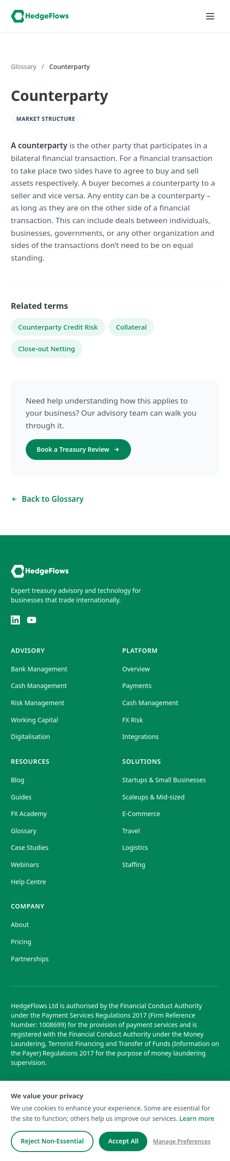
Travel (131, 830)
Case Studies (29, 847)
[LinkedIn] (15, 619)
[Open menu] (210, 16)
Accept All (123, 1141)
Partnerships (30, 958)
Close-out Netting (46, 348)
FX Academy (29, 813)
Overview (136, 669)
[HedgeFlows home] (40, 16)
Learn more (196, 1118)
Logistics (135, 847)
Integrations (140, 736)
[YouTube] (31, 619)
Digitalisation (30, 736)
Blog (17, 780)
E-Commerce (141, 813)
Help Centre (28, 881)
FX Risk (132, 720)
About (20, 924)
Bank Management (39, 669)
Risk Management (37, 702)
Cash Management (39, 685)
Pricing (21, 941)
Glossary (23, 66)
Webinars (25, 864)
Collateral (131, 326)
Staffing (134, 864)
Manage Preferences (182, 1141)
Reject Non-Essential (52, 1141)
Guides (21, 797)
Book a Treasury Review (78, 449)
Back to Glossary (47, 499)
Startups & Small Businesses (164, 780)
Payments (137, 685)
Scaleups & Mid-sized (153, 797)
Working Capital (34, 720)
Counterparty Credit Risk (58, 326)
